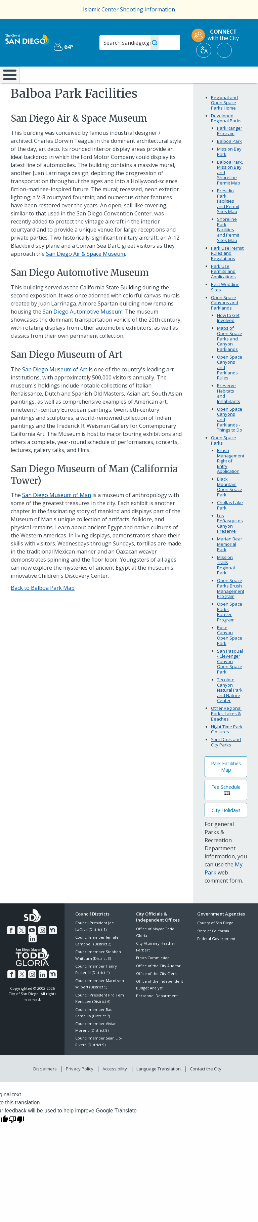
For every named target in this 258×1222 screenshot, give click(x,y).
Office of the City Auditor (158, 983)
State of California (213, 948)
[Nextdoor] (52, 947)
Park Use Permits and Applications (223, 289)
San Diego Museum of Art (54, 387)
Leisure (37, 74)
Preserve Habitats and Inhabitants (228, 411)
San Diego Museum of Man (56, 513)
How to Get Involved (228, 335)
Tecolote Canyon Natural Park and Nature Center (230, 707)
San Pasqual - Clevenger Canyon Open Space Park (230, 678)
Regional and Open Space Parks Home (224, 120)
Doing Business (114, 77)
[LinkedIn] (33, 955)
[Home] (8, 84)
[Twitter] (22, 947)
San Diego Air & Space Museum (85, 271)
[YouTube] (32, 947)
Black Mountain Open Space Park (229, 505)
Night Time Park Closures (227, 746)
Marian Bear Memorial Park (229, 562)
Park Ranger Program (229, 148)
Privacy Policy (80, 1086)
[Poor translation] (16, 1135)
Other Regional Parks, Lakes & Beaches (226, 731)
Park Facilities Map (226, 784)
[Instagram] (42, 947)
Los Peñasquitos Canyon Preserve (230, 541)
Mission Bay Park (229, 169)
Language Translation (158, 1086)
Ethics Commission (153, 975)
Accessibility (114, 1086)
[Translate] (203, 50)
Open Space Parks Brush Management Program (230, 606)
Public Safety (195, 77)
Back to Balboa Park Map (43, 605)
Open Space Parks (223, 458)
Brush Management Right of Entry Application (230, 478)
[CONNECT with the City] (217, 35)
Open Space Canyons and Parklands (224, 320)
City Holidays (226, 828)
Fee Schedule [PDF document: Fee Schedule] (226, 804)
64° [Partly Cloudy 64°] (64, 46)
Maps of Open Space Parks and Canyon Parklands (229, 356)
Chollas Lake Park (230, 523)
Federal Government (216, 956)
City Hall (237, 74)
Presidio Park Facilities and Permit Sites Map (228, 218)
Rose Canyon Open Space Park (229, 653)
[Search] (139, 42)
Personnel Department (157, 1013)
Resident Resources (76, 77)
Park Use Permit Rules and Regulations (227, 270)
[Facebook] (12, 947)
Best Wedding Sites (225, 305)
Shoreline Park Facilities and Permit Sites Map (228, 247)
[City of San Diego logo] (27, 39)
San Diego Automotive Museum (83, 329)
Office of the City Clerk (156, 991)
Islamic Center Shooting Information (129, 9)
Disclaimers (46, 1086)
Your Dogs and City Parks (226, 760)
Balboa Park (229, 159)
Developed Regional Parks (226, 136)
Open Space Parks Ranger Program (229, 630)
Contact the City (204, 1086)
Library (152, 74)
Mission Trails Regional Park (226, 583)
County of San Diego (215, 940)
